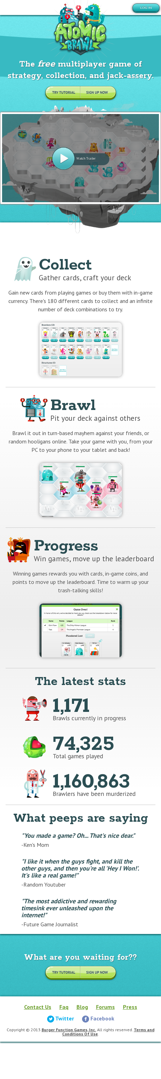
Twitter (60, 1018)
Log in (146, 7)
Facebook (98, 1018)
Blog (82, 1006)
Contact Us (37, 1006)
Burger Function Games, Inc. (69, 1029)
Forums (105, 1006)
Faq (63, 1006)
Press (130, 1006)
